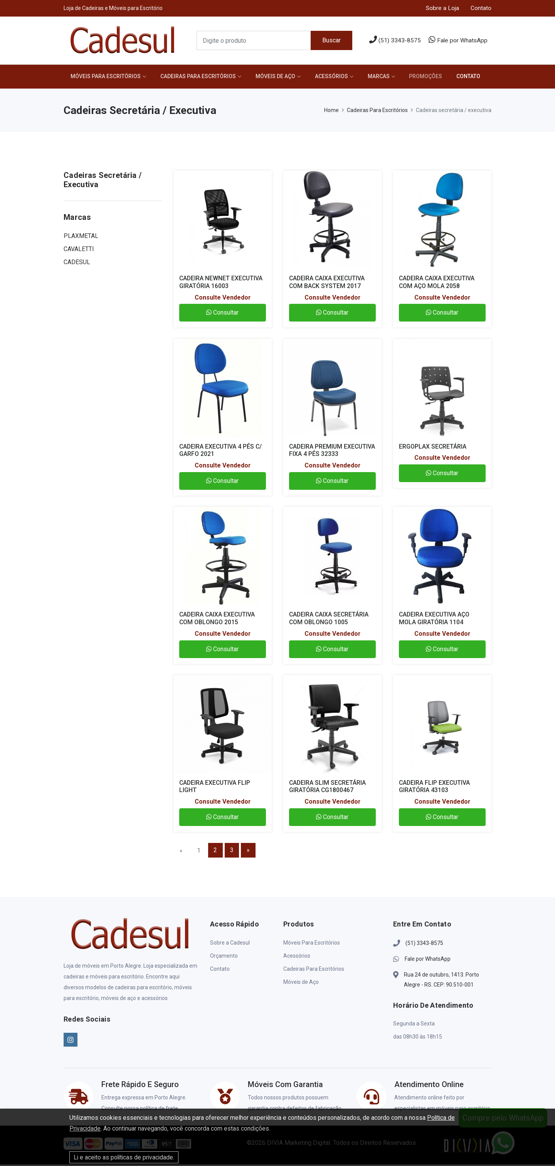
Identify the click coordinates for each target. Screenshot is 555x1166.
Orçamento (224, 957)
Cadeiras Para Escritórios (200, 77)
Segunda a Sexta (414, 1025)
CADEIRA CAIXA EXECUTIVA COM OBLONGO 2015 (218, 619)
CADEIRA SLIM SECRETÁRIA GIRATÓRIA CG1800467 (328, 788)
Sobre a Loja (442, 8)
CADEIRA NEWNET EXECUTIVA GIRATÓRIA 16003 (221, 283)
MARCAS (384, 77)
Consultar (222, 314)
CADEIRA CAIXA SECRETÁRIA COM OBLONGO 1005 (329, 619)
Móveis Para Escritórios (106, 77)
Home (331, 112)
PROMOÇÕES (432, 77)
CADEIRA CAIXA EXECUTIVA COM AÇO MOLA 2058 (437, 283)
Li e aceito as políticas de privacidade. (125, 1157)
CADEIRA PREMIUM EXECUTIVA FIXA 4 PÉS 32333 (330, 451)
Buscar (331, 40)
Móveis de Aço (278, 77)
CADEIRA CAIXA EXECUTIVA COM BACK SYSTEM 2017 (328, 283)
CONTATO (476, 77)
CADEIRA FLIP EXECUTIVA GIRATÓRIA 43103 (435, 788)
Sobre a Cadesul (230, 944)
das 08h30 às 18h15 (417, 1038)
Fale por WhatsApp (458, 40)
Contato (481, 8)
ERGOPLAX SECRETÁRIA (433, 448)
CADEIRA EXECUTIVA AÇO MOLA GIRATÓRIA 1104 (435, 619)
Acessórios (335, 77)
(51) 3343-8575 (394, 40)
